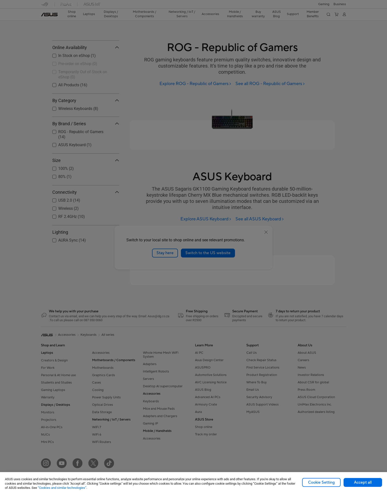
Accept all (363, 482)
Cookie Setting (321, 482)
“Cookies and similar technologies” (62, 488)
